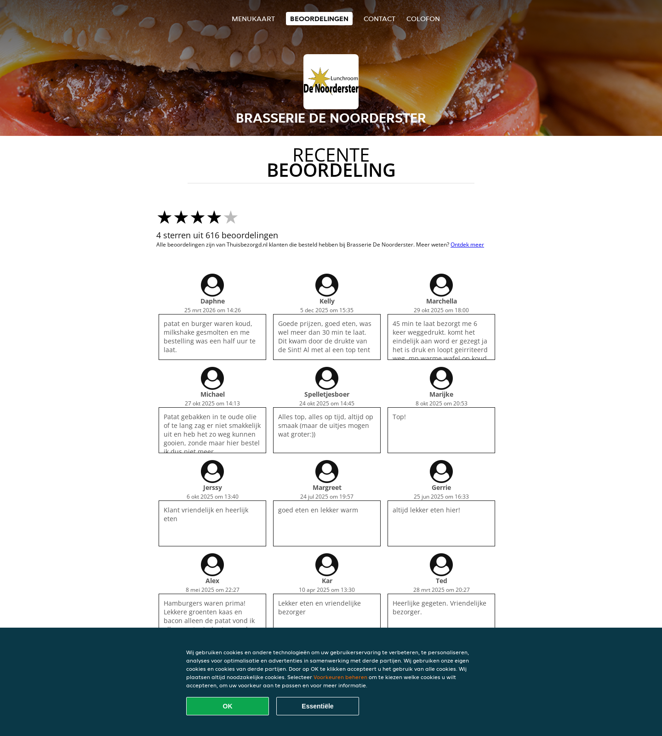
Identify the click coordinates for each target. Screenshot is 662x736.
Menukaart (253, 18)
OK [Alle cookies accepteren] (228, 706)
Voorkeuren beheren (340, 677)
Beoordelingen (319, 18)
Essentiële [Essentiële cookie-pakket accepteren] (317, 706)
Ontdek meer (467, 244)
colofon (423, 18)
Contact (379, 18)
